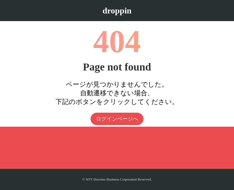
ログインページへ (117, 119)
